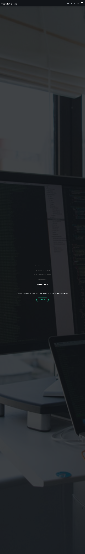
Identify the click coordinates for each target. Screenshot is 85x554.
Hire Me (42, 300)
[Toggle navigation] (82, 3)
